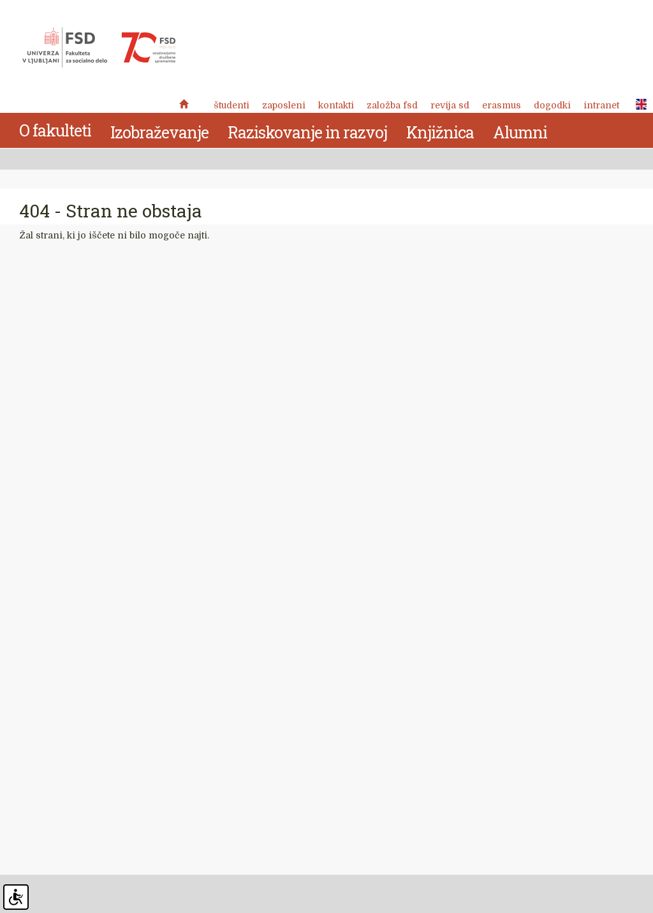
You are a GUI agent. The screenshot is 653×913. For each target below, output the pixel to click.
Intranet (601, 105)
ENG (638, 104)
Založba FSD (392, 105)
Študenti (231, 105)
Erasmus (501, 105)
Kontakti (336, 105)
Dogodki (552, 105)
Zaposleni (283, 105)
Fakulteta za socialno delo (99, 47)
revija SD (449, 105)
